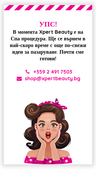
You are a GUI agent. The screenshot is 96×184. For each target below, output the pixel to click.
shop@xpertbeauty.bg (48, 78)
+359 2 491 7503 (48, 71)
